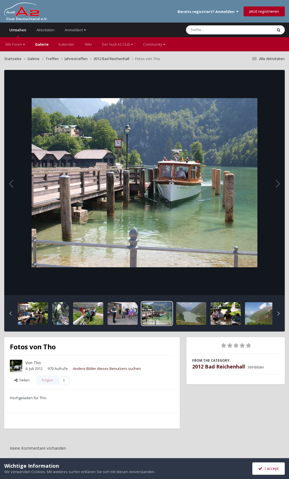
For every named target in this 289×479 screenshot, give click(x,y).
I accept (268, 468)
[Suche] (217, 29)
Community (154, 44)
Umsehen (17, 32)
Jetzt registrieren (264, 11)
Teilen (22, 380)
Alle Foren (15, 44)
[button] (10, 313)
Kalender (67, 44)
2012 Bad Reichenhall (218, 366)
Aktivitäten (45, 29)
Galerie (42, 44)
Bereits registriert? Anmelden (208, 11)
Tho (37, 362)
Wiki (88, 44)
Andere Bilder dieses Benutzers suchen (107, 368)
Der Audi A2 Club (117, 44)
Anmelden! (75, 29)
